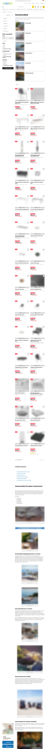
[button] (33, 7)
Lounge (4, 55)
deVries (4, 62)
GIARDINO (5, 64)
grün (4, 47)
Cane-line (5, 61)
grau (4, 46)
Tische (4, 52)
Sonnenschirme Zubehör (7, 54)
